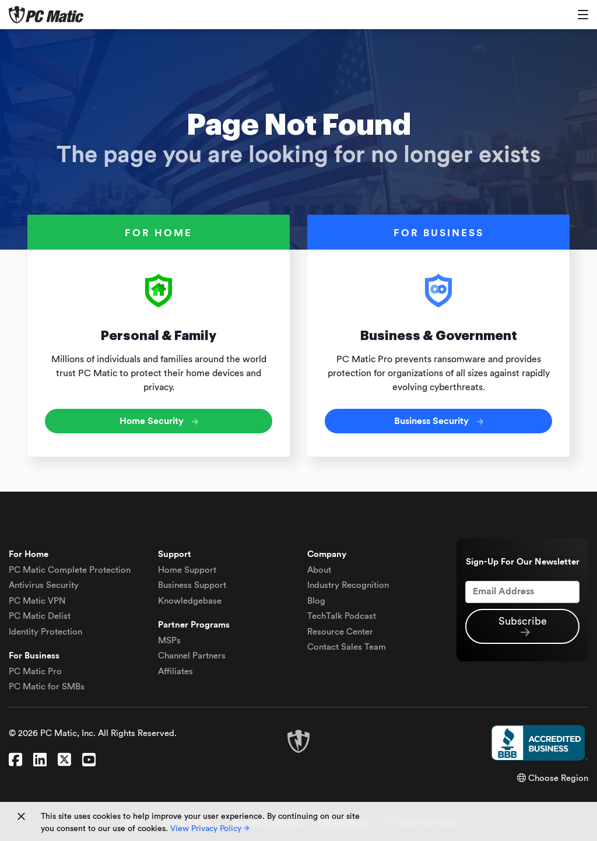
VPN (37, 601)
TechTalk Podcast (341, 616)
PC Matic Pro (35, 671)
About (319, 570)
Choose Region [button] (552, 778)
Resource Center (340, 632)
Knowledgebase (190, 601)
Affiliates (175, 671)
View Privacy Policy (209, 829)
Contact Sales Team (346, 647)
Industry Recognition (348, 585)
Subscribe (522, 627)
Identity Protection (45, 632)
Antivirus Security (44, 585)
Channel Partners (192, 655)
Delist (40, 616)
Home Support (187, 570)
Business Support (192, 585)
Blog (316, 601)
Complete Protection (70, 570)
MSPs (169, 640)
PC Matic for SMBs (47, 686)
